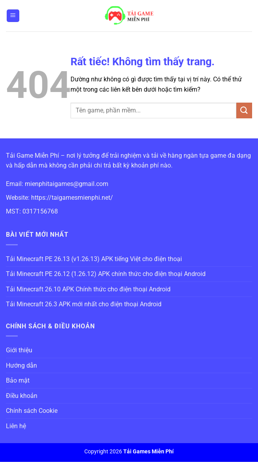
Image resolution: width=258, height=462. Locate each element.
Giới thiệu (19, 350)
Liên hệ (16, 426)
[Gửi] (244, 110)
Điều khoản (21, 395)
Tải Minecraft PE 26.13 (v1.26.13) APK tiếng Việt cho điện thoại (94, 259)
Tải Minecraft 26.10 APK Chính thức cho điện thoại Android (88, 289)
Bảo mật (18, 380)
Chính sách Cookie (32, 410)
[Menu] (13, 15)
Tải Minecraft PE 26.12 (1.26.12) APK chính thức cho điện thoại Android (106, 274)
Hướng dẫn (21, 365)
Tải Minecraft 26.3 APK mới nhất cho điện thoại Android (83, 304)
